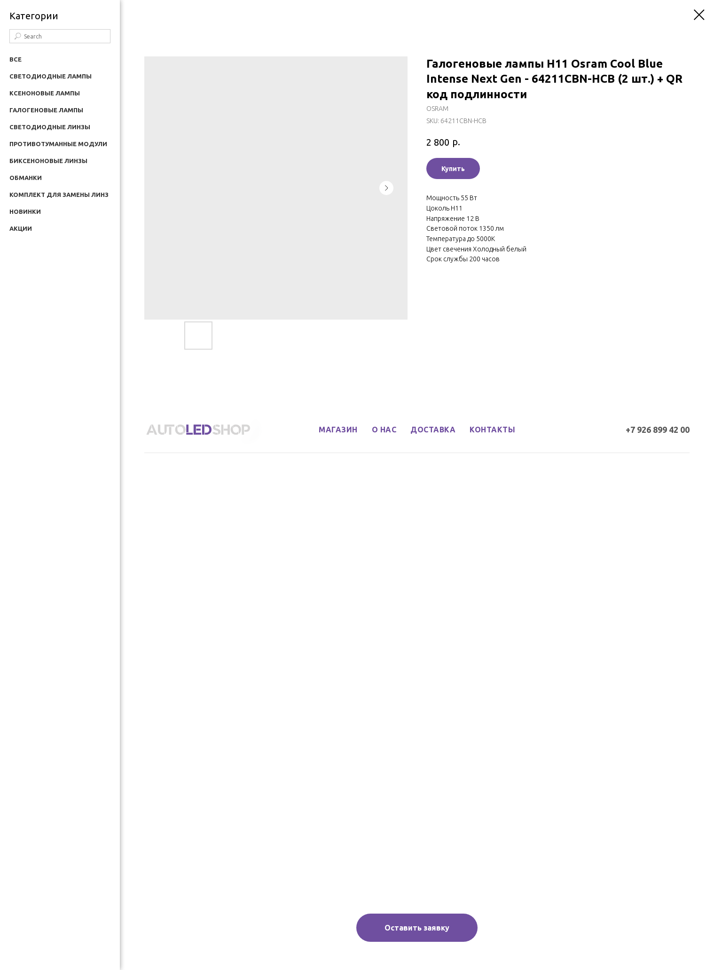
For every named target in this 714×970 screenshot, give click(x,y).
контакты (492, 429)
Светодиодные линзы (49, 127)
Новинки (25, 211)
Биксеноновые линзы (48, 160)
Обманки (25, 177)
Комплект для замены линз (59, 194)
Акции (20, 228)
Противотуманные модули (58, 144)
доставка (432, 429)
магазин (338, 429)
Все (15, 59)
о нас (384, 429)
